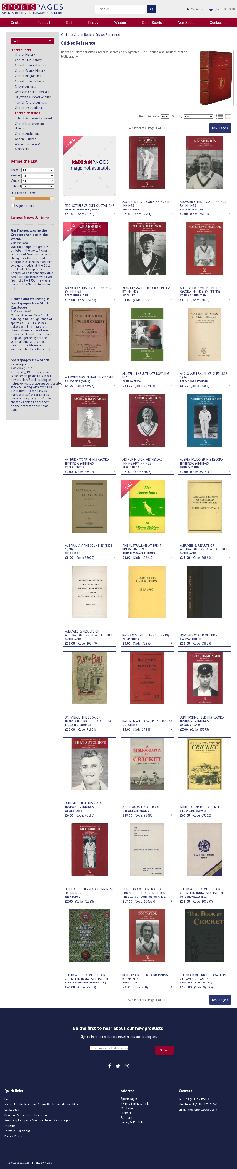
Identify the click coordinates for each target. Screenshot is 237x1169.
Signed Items (23, 206)
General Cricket (25, 139)
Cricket (16, 22)
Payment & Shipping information (25, 1115)
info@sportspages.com (202, 1110)
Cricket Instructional (29, 108)
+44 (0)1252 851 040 (198, 1099)
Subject (16, 186)
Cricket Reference (27, 113)
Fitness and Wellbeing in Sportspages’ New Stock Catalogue (30, 303)
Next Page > (220, 128)
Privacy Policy (13, 1136)
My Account (198, 9)
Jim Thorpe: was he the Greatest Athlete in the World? (29, 234)
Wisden (120, 22)
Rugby (93, 22)
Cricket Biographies (28, 76)
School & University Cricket (33, 118)
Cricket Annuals (25, 86)
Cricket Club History (28, 60)
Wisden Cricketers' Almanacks (27, 146)
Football (43, 22)
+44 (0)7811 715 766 (203, 1104)
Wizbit (48, 1162)
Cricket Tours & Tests (29, 81)
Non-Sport (186, 22)
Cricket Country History (30, 65)
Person (15, 175)
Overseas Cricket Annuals (32, 92)
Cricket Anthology (27, 134)
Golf (69, 22)
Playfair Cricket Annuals (31, 102)
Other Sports (152, 22)
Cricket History (25, 54)
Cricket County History (30, 70)
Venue (15, 181)
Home (8, 1099)
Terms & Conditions (17, 1131)
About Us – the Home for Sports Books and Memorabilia (41, 1104)
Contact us (217, 22)
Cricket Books (21, 50)
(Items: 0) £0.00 (225, 9)
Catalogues (11, 1110)
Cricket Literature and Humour (30, 126)
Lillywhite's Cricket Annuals (33, 97)
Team (14, 170)
